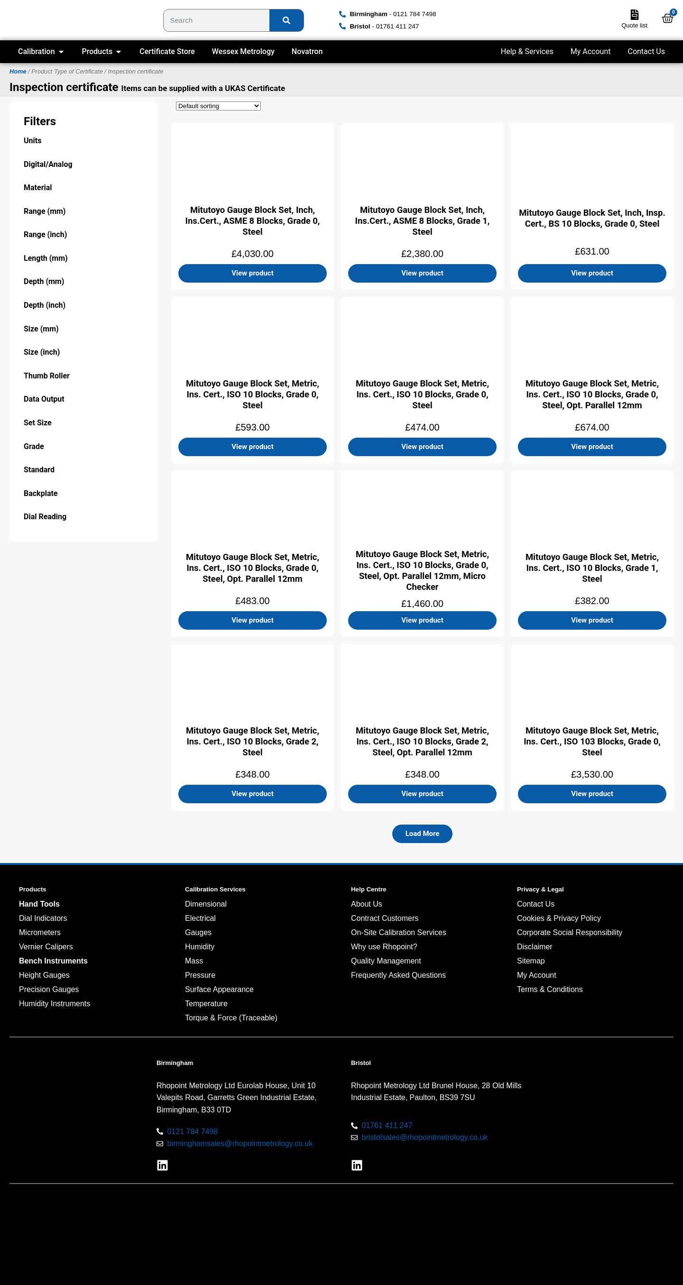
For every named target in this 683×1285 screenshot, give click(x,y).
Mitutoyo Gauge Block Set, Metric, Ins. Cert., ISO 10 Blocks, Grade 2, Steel (252, 741)
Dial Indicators (43, 918)
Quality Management (386, 961)
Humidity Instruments (54, 1004)
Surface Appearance (219, 989)
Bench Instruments (53, 961)
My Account (591, 51)
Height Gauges (44, 975)
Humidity (199, 947)
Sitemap (531, 961)
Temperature (206, 1004)
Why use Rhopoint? (384, 947)
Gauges (198, 932)
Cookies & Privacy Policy (559, 918)
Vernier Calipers (46, 947)
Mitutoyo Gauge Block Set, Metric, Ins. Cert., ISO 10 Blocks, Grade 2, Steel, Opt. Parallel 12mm (422, 741)
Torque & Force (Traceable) (231, 1018)
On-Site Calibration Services (398, 932)
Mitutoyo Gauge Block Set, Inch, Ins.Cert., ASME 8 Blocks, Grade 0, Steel (252, 220)
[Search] (286, 20)
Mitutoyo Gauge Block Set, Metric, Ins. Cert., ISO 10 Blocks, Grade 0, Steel (252, 394)
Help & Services (527, 51)
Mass (194, 961)
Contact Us (646, 51)
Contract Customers (384, 918)
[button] (422, 834)
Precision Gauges (49, 989)
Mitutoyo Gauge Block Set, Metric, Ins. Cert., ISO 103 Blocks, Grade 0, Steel (592, 741)
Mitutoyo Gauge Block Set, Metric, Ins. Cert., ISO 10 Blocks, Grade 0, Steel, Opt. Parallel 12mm (592, 394)
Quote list (634, 25)
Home (18, 71)
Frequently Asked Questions (398, 975)
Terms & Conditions (550, 989)
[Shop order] (218, 105)
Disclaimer (535, 947)
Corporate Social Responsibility (569, 932)
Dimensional (206, 904)
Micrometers (40, 932)
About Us (366, 904)
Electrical (200, 918)
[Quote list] (634, 14)
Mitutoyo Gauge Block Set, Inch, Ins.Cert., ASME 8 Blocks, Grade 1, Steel (422, 220)
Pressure (200, 975)
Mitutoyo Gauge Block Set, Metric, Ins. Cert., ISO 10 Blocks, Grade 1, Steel (592, 567)
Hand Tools (39, 904)
